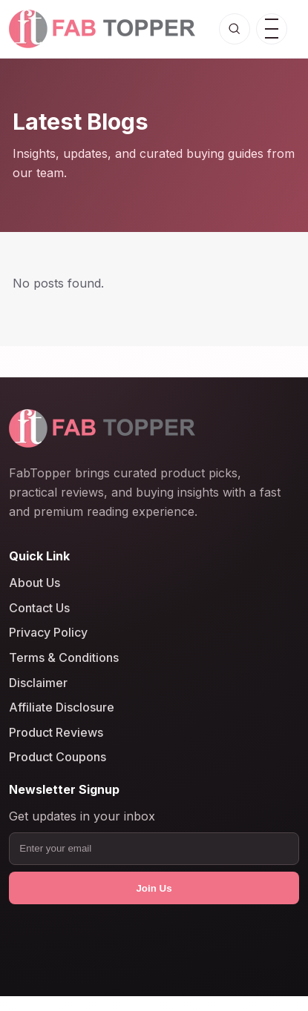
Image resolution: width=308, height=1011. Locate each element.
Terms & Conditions (64, 657)
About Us (34, 583)
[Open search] (234, 28)
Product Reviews (56, 732)
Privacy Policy (48, 633)
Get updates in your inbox (82, 816)
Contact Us (39, 607)
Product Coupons (57, 757)
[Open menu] (271, 28)
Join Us (153, 888)
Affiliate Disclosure (61, 707)
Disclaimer (38, 682)
